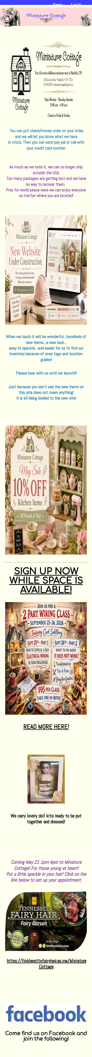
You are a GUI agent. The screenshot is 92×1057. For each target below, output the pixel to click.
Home (57, 5)
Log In (76, 5)
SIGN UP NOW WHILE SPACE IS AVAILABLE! (46, 581)
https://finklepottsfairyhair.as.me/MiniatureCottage (46, 964)
